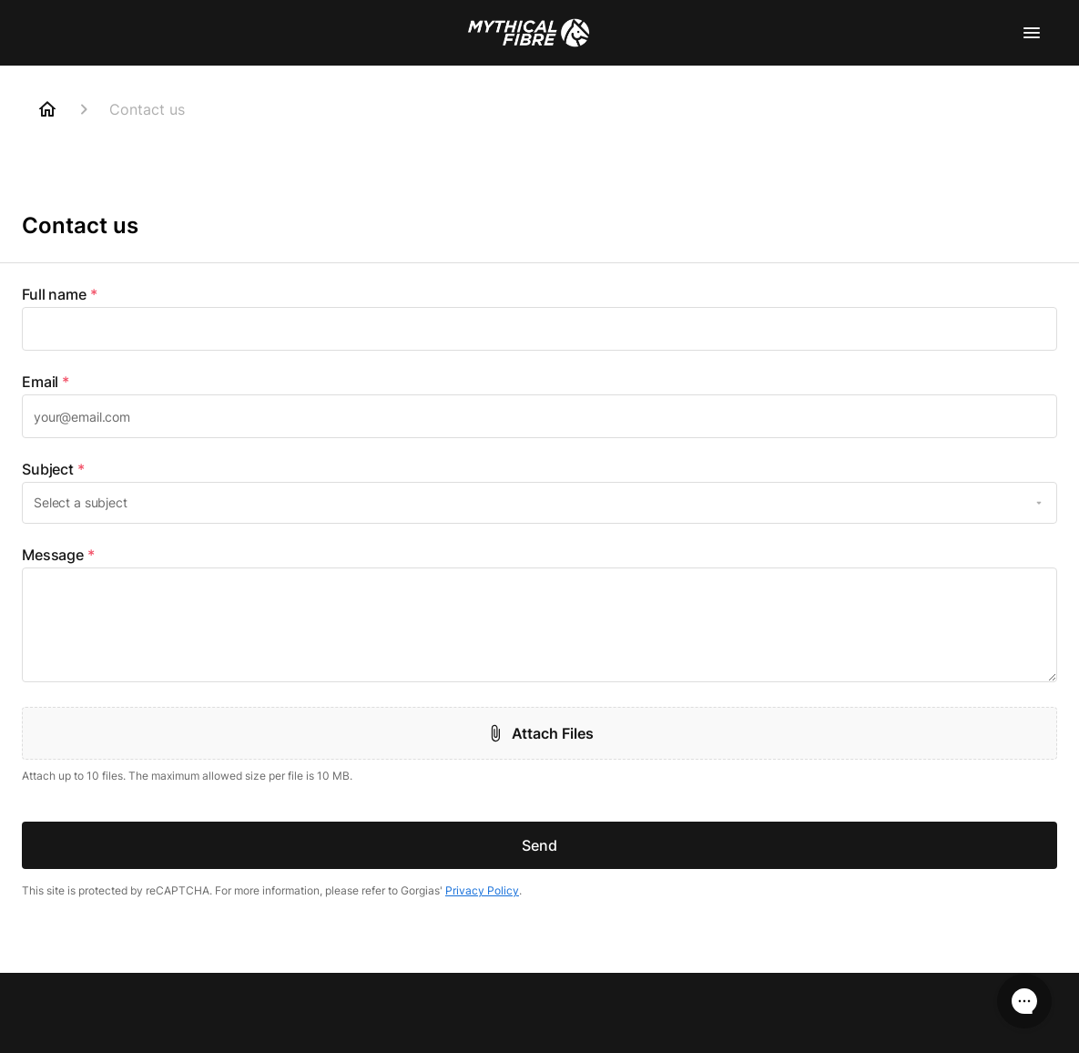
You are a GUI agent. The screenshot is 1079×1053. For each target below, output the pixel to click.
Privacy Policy (482, 890)
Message (58, 555)
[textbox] (539, 329)
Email (45, 382)
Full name (59, 294)
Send (539, 845)
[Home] (47, 109)
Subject (53, 469)
